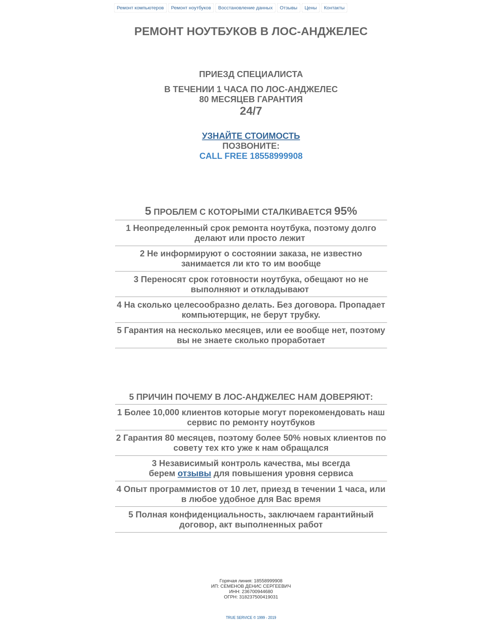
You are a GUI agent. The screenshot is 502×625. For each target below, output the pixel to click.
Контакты (334, 7)
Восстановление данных (245, 7)
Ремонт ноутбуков (191, 7)
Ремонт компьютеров (140, 7)
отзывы (194, 473)
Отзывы (288, 7)
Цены (311, 7)
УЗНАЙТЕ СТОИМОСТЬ (251, 136)
